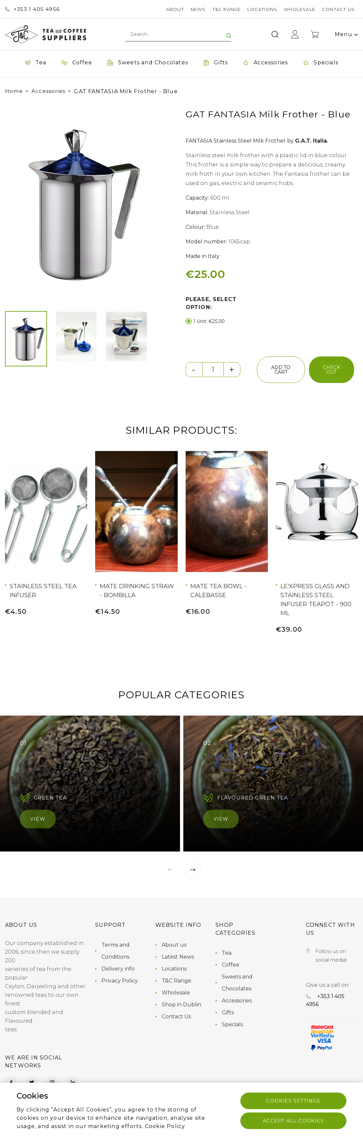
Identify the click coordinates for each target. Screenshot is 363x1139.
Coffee (230, 965)
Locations (262, 9)
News (198, 9)
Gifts (228, 1012)
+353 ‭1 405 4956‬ (32, 9)
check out (331, 369)
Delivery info (118, 969)
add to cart (280, 369)
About (175, 9)
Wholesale (299, 9)
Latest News (178, 957)
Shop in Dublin (181, 1004)
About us (174, 945)
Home (14, 91)
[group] (76, 203)
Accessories (48, 91)
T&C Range (226, 9)
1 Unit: (205, 321)
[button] (16, 203)
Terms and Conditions (115, 951)
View (37, 819)
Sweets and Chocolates (237, 983)
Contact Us (338, 9)
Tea (226, 953)
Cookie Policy (165, 1126)
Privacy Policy (119, 981)
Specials (232, 1024)
